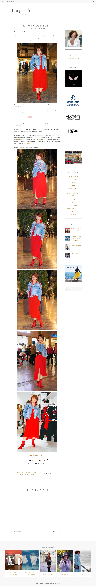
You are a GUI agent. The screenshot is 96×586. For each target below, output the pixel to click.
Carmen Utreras (73, 149)
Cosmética (73, 211)
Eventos (73, 182)
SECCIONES (50, 11)
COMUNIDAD (73, 11)
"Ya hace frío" (76, 253)
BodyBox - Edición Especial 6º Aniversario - (76, 230)
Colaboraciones (73, 176)
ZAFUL (42, 139)
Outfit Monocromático (24, 474)
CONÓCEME (81, 11)
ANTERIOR (56, 532)
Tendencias (73, 179)
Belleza (73, 185)
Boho (73, 202)
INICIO (38, 11)
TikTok (8, 1)
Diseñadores (73, 205)
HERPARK (58, 583)
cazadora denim (18, 139)
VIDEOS (59, 11)
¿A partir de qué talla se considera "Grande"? (76, 238)
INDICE (44, 11)
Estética (73, 214)
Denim (73, 199)
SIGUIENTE (18, 532)
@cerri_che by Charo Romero (73, 194)
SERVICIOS (65, 11)
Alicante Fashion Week (73, 208)
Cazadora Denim (21, 472)
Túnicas (32, 474)
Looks (34, 472)
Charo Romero (73, 188)
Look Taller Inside (76, 245)
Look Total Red (28, 472)
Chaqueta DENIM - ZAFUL (37, 455)
